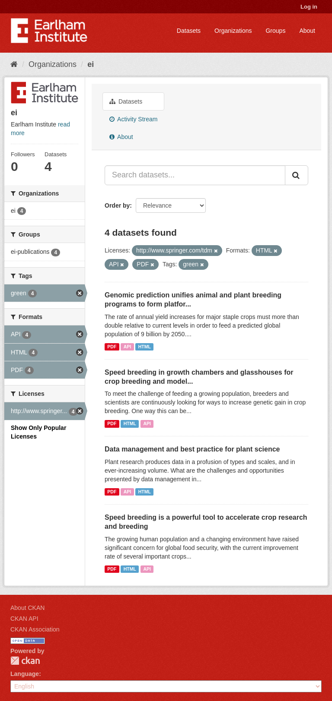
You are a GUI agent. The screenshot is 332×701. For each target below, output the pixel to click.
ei (90, 64)
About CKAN (27, 607)
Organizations (233, 30)
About (307, 30)
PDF (111, 346)
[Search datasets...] (195, 175)
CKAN (25, 660)
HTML (144, 346)
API (127, 346)
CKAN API (24, 618)
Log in (308, 6)
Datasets (189, 30)
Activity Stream (133, 119)
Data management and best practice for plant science (192, 449)
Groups (275, 30)
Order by (117, 205)
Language (24, 673)
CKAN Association (35, 629)
